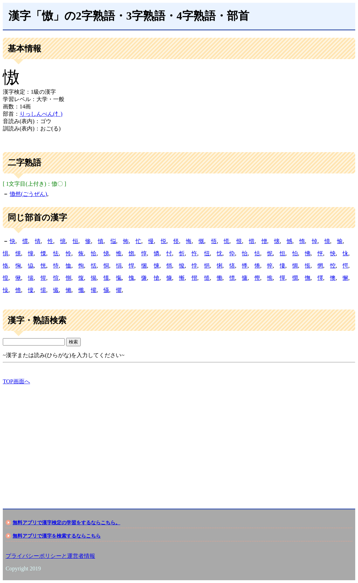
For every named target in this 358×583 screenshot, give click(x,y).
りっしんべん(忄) (41, 114)
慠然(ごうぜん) (28, 194)
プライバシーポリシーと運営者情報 (50, 556)
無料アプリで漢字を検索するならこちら (57, 536)
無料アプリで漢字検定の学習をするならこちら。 (66, 522)
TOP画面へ (16, 381)
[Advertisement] (179, 441)
